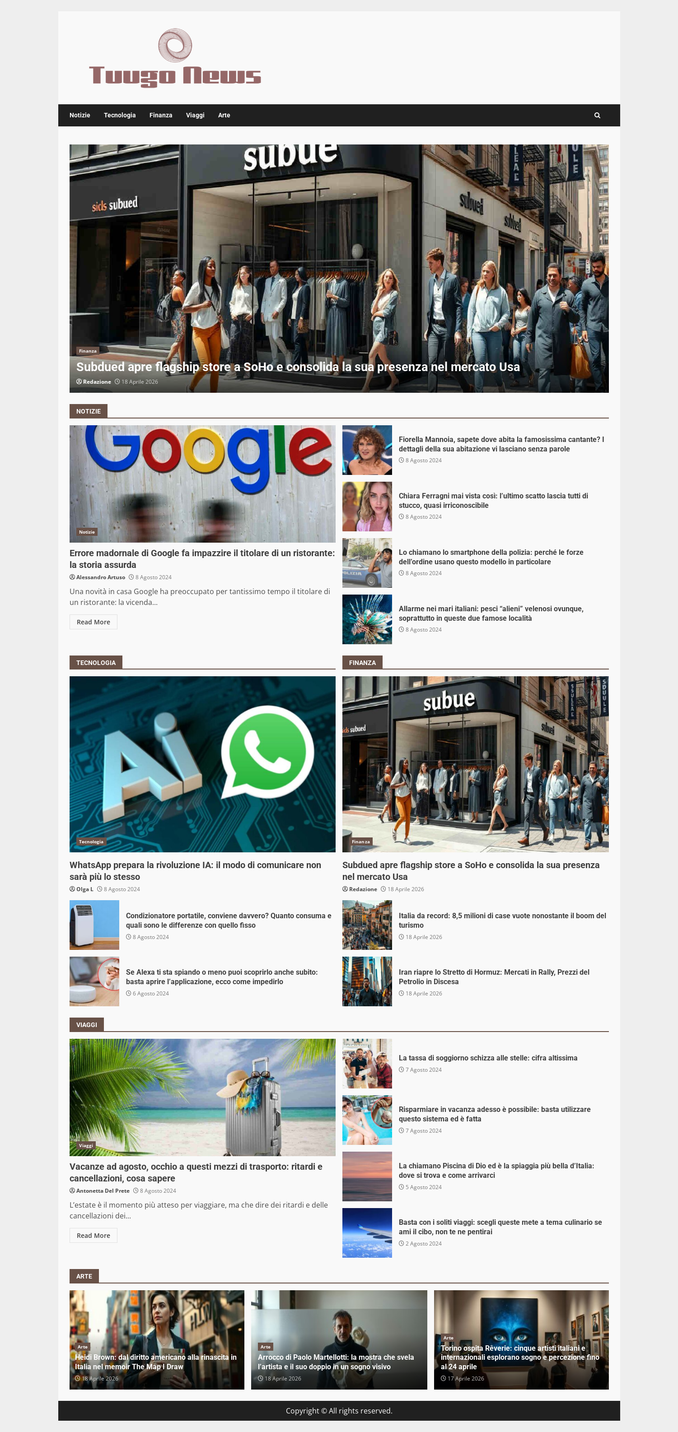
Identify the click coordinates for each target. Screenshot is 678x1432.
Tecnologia (120, 115)
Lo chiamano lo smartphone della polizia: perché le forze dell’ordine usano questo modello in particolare (367, 563)
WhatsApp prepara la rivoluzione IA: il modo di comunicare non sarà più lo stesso (203, 764)
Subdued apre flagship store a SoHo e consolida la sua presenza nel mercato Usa (339, 268)
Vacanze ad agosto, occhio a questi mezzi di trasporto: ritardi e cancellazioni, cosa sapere (203, 1097)
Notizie (80, 115)
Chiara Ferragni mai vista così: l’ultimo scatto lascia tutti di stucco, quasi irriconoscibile (367, 506)
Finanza (161, 115)
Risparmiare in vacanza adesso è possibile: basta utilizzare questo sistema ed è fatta (367, 1120)
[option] (339, 268)
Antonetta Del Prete (103, 1191)
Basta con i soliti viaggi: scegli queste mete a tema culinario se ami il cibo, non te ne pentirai (367, 1233)
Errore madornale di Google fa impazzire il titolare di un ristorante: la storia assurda (203, 484)
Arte (224, 115)
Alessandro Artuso (100, 577)
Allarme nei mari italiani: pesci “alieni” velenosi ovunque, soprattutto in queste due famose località (367, 619)
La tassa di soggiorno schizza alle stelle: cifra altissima (367, 1063)
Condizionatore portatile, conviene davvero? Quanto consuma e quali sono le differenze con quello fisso (94, 925)
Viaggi (195, 115)
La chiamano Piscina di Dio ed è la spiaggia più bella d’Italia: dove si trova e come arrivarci (367, 1176)
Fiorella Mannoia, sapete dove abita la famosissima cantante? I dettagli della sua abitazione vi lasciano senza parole (367, 450)
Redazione (97, 382)
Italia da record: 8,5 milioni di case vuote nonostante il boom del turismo (367, 925)
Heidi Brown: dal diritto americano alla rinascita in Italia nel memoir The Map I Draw (156, 1362)
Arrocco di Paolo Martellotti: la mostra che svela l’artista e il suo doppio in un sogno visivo (336, 1362)
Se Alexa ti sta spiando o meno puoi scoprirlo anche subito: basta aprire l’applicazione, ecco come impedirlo (94, 981)
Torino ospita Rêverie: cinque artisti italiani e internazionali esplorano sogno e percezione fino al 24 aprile (520, 1358)
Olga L (85, 889)
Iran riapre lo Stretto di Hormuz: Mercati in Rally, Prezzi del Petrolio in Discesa (367, 981)
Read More (93, 622)
